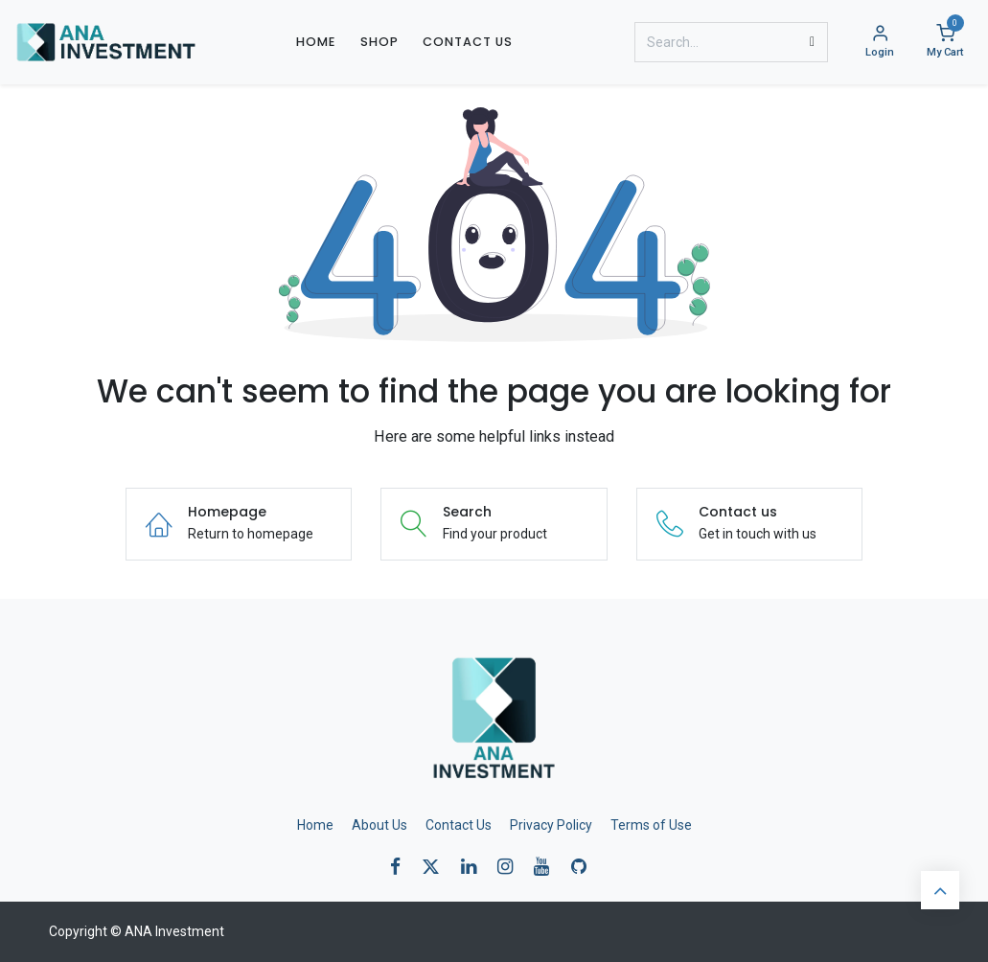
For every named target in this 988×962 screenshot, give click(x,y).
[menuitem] (316, 41)
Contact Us (458, 825)
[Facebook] (401, 867)
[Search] (812, 42)
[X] (437, 867)
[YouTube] (548, 867)
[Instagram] (511, 867)
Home (315, 825)
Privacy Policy (551, 825)
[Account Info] (879, 42)
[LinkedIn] (475, 867)
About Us (379, 825)
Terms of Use (651, 825)
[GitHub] (585, 867)
